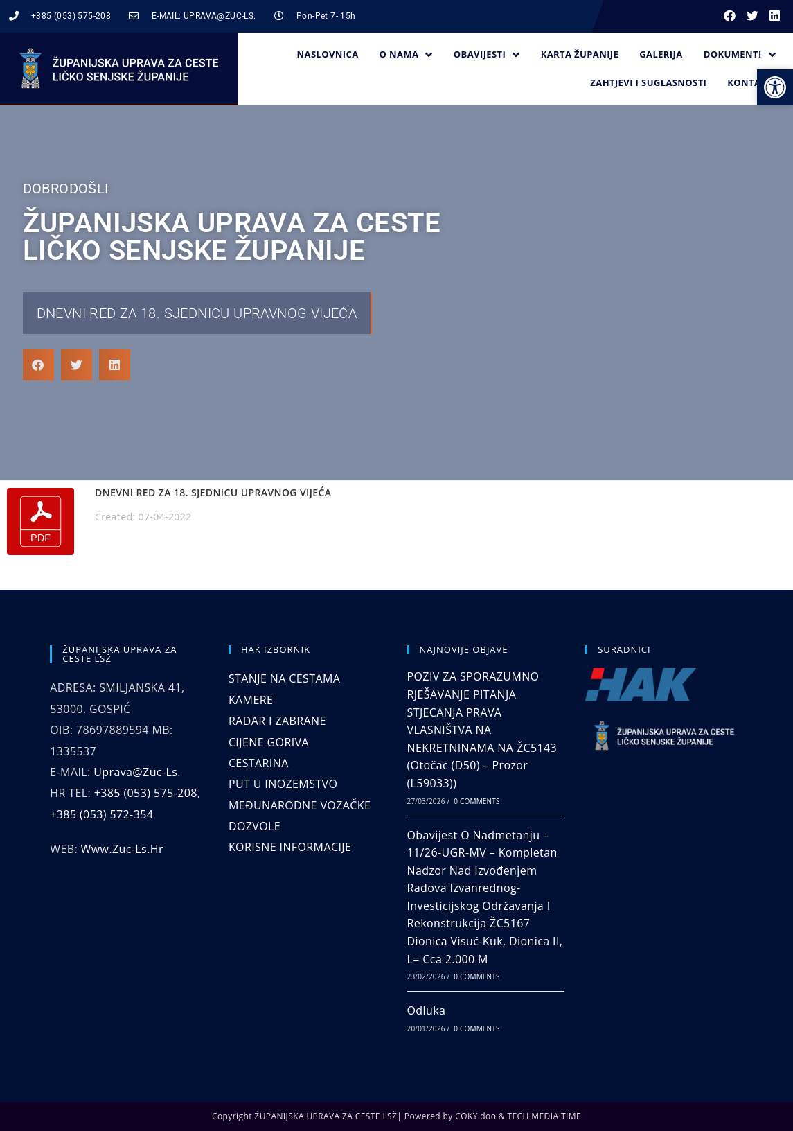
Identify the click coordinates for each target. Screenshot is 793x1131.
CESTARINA (259, 763)
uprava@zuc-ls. (137, 772)
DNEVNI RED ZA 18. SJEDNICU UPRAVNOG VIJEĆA (197, 313)
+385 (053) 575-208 (145, 792)
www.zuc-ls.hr (122, 849)
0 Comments (476, 801)
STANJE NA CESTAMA (284, 678)
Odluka (426, 1010)
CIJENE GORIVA (269, 742)
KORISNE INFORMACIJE (290, 846)
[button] (730, 16)
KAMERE (251, 700)
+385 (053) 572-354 (101, 814)
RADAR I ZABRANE (277, 720)
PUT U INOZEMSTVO (283, 783)
